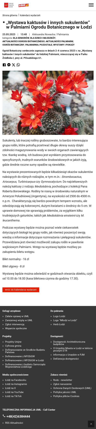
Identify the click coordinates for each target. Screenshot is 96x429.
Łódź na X (10, 388)
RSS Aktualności (14, 423)
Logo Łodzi (59, 316)
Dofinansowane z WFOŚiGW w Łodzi (24, 360)
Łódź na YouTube (14, 392)
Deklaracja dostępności (66, 359)
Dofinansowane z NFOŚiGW (20, 356)
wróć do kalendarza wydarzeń (21, 289)
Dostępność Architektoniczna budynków (69, 343)
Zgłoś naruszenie (62, 384)
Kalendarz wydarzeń (30, 15)
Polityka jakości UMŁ (64, 392)
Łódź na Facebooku (15, 380)
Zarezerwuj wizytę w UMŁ (18, 320)
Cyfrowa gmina (13, 346)
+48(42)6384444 (18, 416)
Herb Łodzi (59, 324)
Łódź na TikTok (13, 396)
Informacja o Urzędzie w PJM (69, 355)
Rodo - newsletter (62, 380)
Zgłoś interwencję (14, 324)
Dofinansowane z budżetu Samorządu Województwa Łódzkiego (25, 365)
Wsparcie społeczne (16, 328)
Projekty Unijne (13, 342)
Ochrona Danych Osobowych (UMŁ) (72, 388)
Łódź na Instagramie (16, 384)
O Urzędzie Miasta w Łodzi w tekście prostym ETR (73, 349)
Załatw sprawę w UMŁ (17, 316)
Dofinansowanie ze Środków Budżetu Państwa (25, 351)
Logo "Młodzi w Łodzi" (65, 320)
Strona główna (9, 15)
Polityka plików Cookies (66, 396)
